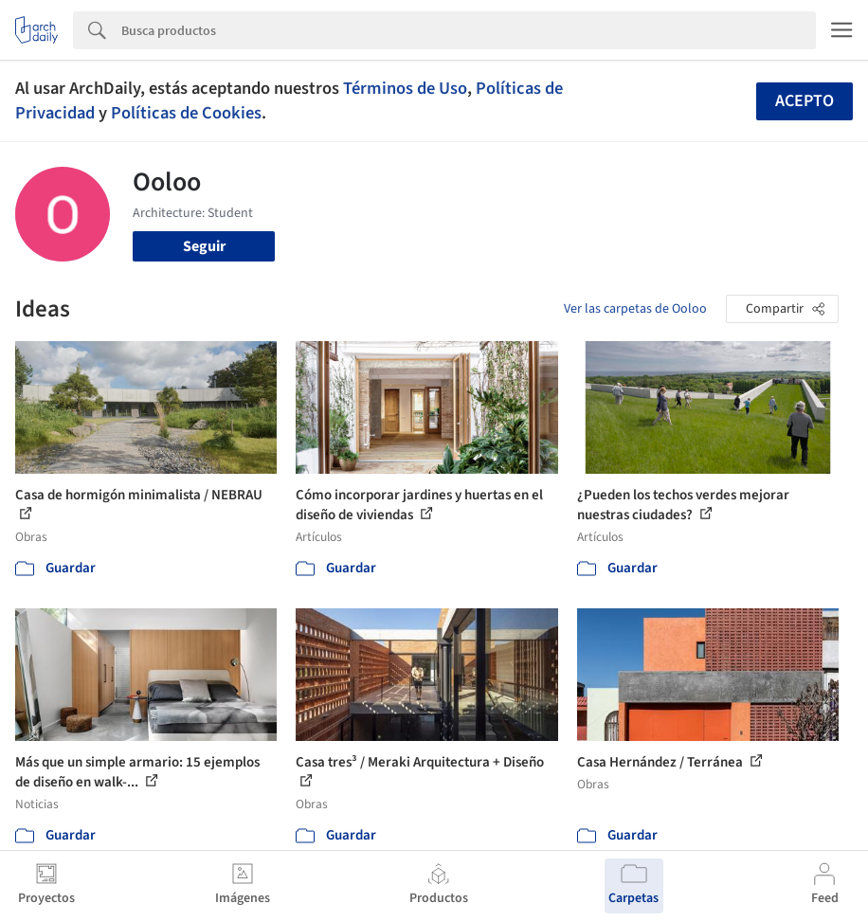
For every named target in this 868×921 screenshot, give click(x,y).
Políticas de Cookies (186, 112)
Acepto (804, 101)
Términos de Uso (405, 88)
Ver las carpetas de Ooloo (635, 309)
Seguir (204, 246)
